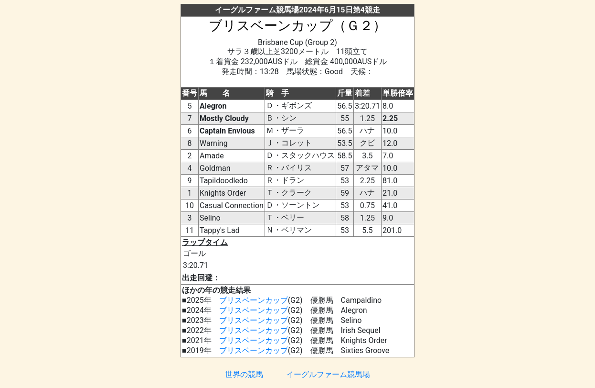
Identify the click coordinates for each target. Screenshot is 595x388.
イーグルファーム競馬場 (328, 374)
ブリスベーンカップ (253, 300)
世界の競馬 (244, 374)
